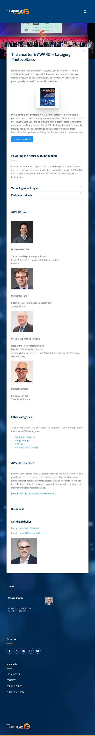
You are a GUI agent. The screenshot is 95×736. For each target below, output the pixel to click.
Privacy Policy (14, 686)
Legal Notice (14, 674)
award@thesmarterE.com (19, 608)
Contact (11, 680)
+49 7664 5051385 (17, 611)
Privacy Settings (16, 692)
